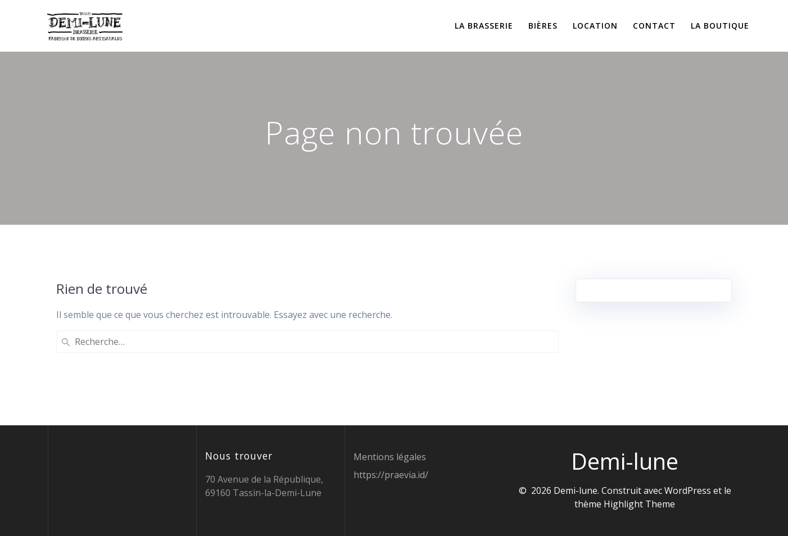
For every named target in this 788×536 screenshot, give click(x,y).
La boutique (720, 25)
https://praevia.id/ (391, 475)
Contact (654, 25)
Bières (543, 25)
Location (595, 25)
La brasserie (484, 25)
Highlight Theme (639, 504)
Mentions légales (390, 457)
